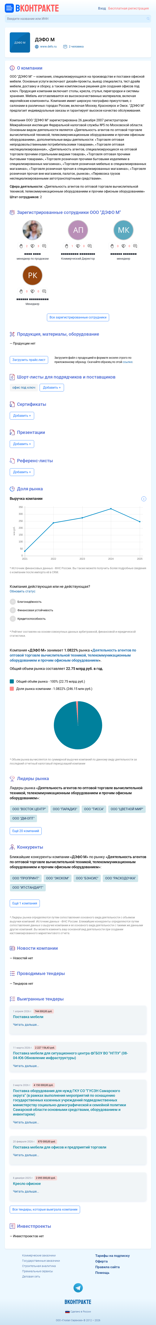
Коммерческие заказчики (39, 1255)
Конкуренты (30, 847)
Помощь (102, 1273)
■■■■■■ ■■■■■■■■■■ (32, 299)
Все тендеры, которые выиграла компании (44, 1209)
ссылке (127, 362)
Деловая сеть (31, 1276)
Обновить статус (22, 591)
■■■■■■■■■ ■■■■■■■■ (78, 254)
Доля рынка (30, 488)
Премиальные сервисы (37, 1271)
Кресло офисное (27, 1183)
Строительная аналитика (39, 1266)
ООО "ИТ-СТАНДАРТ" (27, 887)
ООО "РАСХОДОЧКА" (120, 878)
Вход (102, 8)
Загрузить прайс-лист (29, 360)
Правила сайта (107, 1267)
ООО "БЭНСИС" (87, 878)
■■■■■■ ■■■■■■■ (123, 254)
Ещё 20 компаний (25, 831)
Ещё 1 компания (24, 903)
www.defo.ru (48, 46)
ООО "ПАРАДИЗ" (65, 809)
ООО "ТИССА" (94, 809)
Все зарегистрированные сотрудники (78, 317)
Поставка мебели (28, 1017)
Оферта (101, 1261)
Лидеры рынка (33, 778)
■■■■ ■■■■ (32, 254)
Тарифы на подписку (112, 1256)
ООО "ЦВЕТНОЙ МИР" (127, 809)
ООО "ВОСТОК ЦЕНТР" (29, 809)
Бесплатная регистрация (128, 8)
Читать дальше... (26, 1025)
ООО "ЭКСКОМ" (57, 878)
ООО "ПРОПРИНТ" (25, 878)
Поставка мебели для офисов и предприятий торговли (59, 1147)
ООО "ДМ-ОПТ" (23, 818)
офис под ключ (23, 387)
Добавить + (52, 387)
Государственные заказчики (41, 1260)
